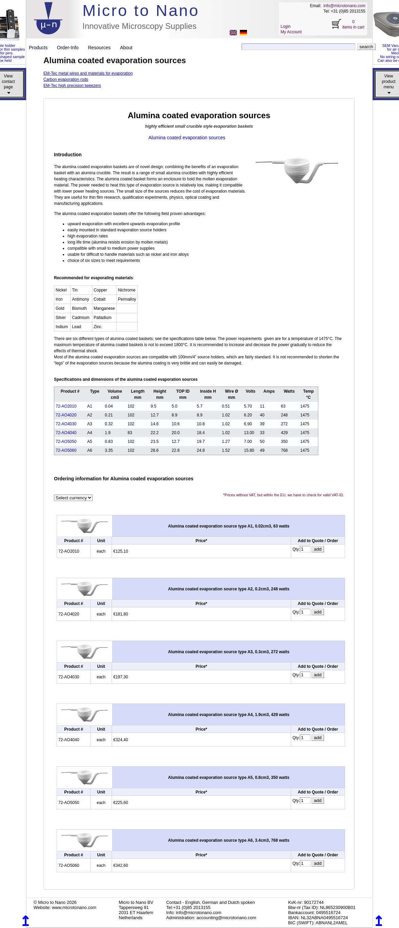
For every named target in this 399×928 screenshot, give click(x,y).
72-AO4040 (66, 432)
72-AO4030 (66, 424)
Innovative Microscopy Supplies (139, 26)
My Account (291, 32)
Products (41, 47)
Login (285, 26)
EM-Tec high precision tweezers (72, 85)
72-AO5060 (66, 450)
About (126, 47)
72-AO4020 (66, 415)
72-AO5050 (66, 441)
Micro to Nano (141, 10)
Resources (102, 47)
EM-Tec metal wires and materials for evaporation (88, 73)
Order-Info (70, 47)
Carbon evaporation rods (65, 79)
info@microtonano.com (344, 5)
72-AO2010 (66, 406)
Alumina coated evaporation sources (187, 137)
